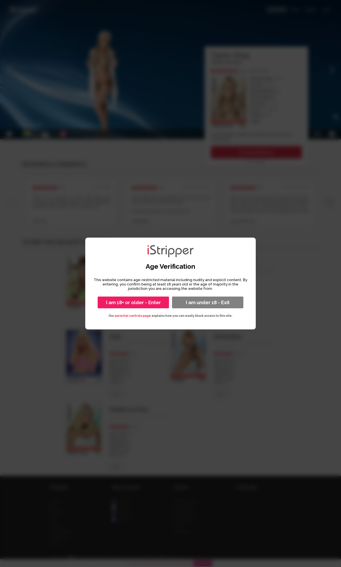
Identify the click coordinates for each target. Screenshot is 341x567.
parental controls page (133, 315)
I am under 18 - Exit (208, 302)
